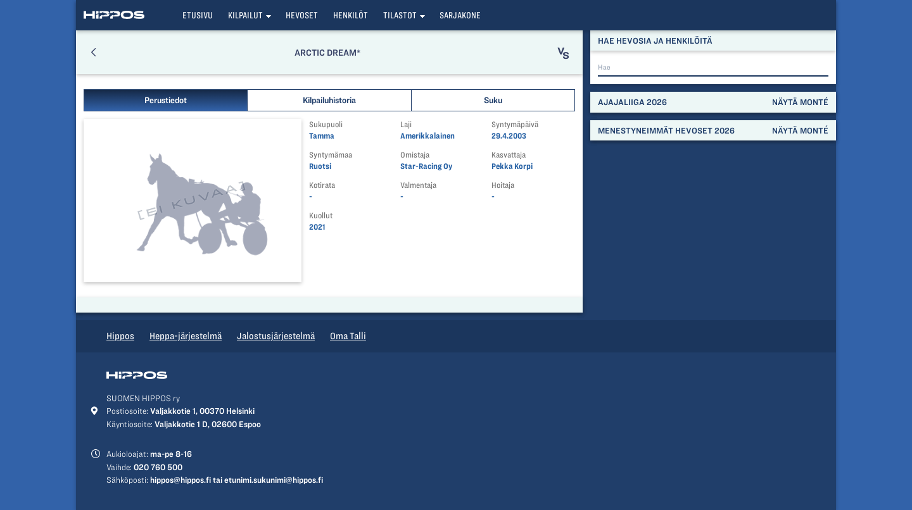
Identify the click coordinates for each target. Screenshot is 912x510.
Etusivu (197, 15)
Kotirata (322, 185)
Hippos (120, 336)
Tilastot (400, 15)
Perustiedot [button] (165, 100)
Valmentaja (418, 185)
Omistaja (414, 155)
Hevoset (302, 15)
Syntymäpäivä (514, 124)
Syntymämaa (330, 155)
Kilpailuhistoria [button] (329, 100)
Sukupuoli (326, 124)
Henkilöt (350, 15)
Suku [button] (493, 100)
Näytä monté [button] (800, 102)
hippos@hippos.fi (180, 480)
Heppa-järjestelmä (185, 336)
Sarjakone (460, 15)
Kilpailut (245, 15)
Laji (406, 124)
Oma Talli (348, 336)
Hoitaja (502, 185)
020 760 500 (158, 467)
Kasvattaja (508, 155)
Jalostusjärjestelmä (276, 336)
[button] (93, 52)
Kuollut (320, 215)
